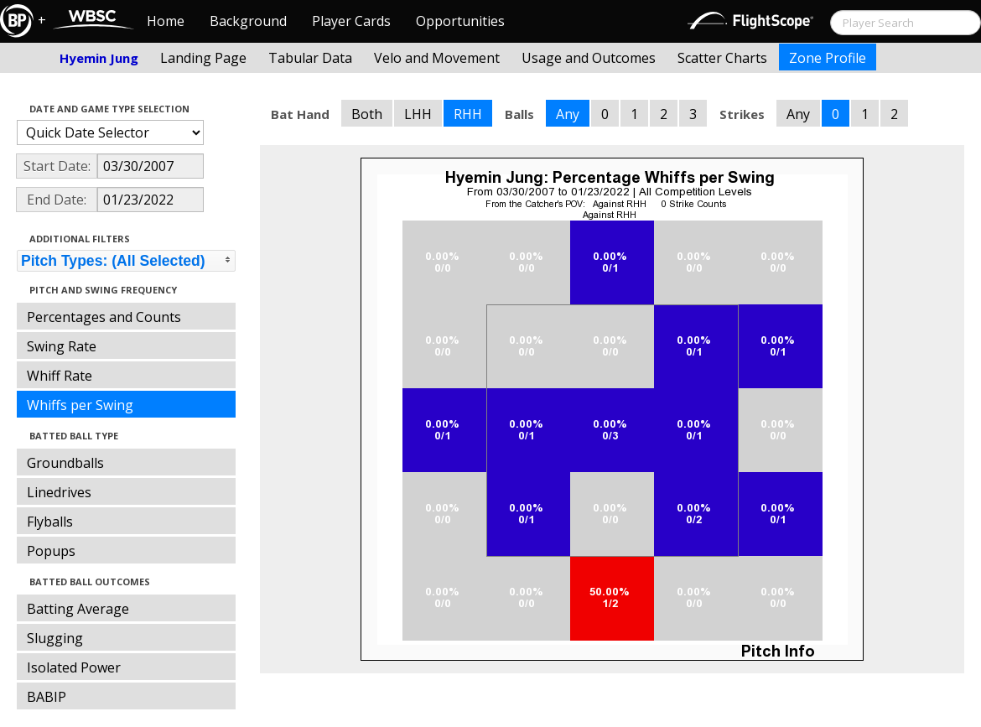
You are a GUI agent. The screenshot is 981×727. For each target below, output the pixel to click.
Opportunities (460, 21)
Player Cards (351, 21)
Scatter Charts (722, 58)
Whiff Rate (59, 375)
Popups (51, 551)
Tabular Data (310, 58)
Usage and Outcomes (589, 58)
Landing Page (203, 58)
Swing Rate (61, 346)
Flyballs (50, 521)
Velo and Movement (437, 58)
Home (165, 21)
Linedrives (59, 492)
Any (567, 114)
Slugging (55, 638)
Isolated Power (74, 667)
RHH (468, 114)
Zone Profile (827, 58)
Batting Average (78, 609)
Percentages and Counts (104, 317)
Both (366, 114)
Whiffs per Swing (80, 405)
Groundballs (65, 463)
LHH (418, 114)
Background (248, 21)
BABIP (46, 697)
